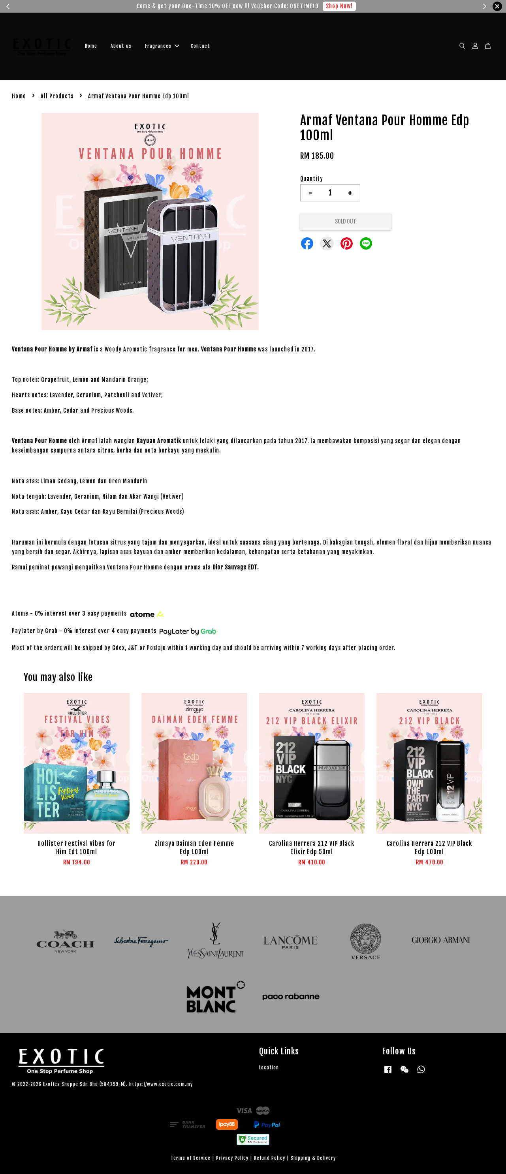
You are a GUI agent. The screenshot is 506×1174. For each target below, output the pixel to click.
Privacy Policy (232, 1158)
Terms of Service (191, 1158)
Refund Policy (269, 1158)
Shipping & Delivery (313, 1158)
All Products (57, 96)
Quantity (311, 178)
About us (121, 46)
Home (91, 46)
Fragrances (162, 46)
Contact (200, 46)
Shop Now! (339, 6)
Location (269, 1068)
